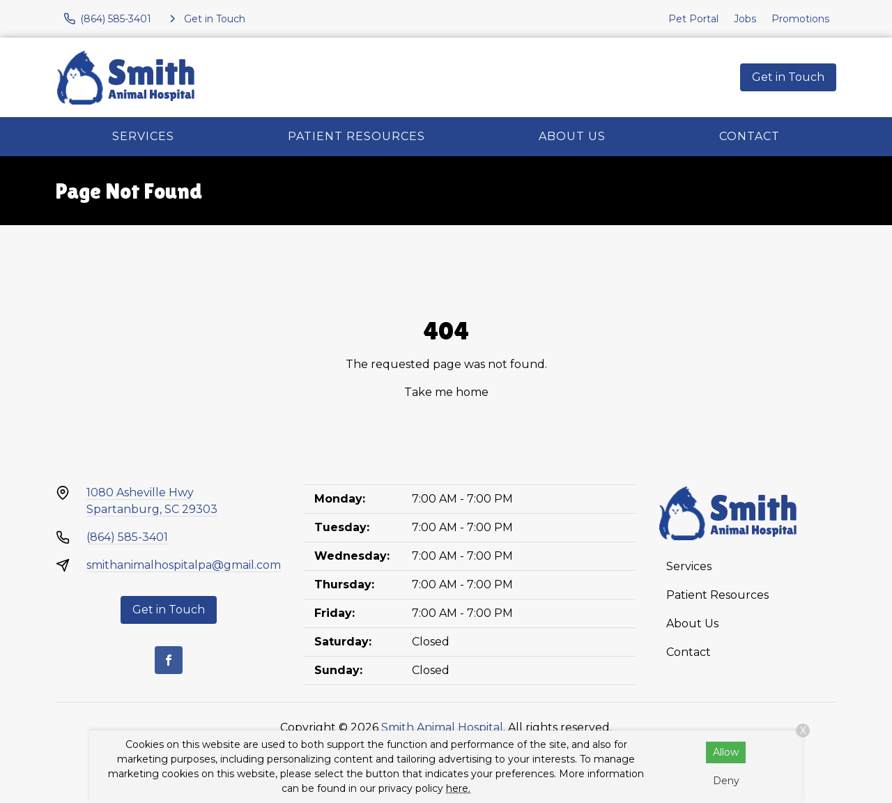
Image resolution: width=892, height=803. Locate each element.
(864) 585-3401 (127, 537)
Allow (726, 752)
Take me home (446, 392)
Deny (726, 780)
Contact (749, 136)
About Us (572, 136)
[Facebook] (169, 660)
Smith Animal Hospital (442, 727)
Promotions (800, 19)
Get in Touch (788, 77)
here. (458, 788)
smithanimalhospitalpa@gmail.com (183, 565)
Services (143, 136)
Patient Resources (356, 136)
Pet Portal (693, 19)
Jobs (745, 19)
